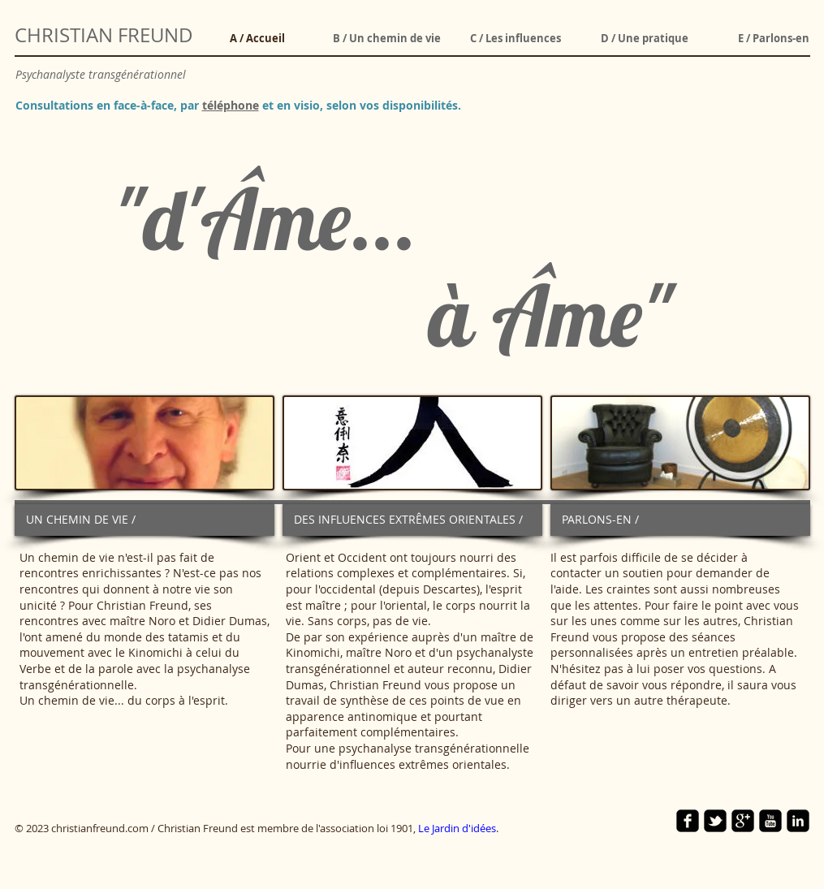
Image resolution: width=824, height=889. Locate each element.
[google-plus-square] (742, 820)
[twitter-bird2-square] (715, 820)
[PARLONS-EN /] (680, 520)
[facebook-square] (687, 820)
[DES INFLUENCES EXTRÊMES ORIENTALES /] (412, 520)
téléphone (230, 105)
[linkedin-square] (798, 820)
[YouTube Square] (770, 820)
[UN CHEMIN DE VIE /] (144, 520)
